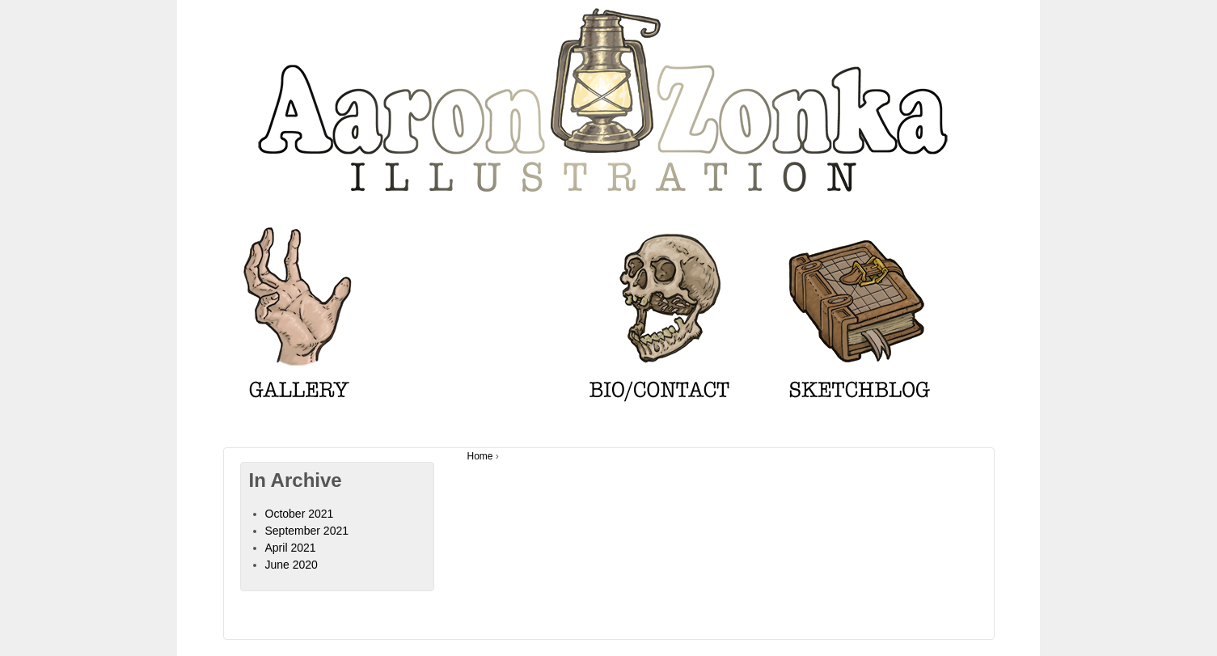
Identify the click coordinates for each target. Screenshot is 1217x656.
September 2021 (307, 530)
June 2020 (291, 564)
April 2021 (290, 547)
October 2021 (299, 513)
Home (480, 456)
